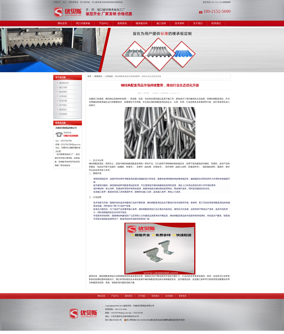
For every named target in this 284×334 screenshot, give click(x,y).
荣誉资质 (182, 296)
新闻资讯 (98, 76)
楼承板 (68, 12)
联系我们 (63, 109)
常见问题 (63, 101)
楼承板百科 (64, 83)
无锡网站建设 (167, 320)
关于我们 (63, 105)
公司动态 (63, 96)
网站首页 (101, 296)
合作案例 (63, 114)
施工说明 (63, 87)
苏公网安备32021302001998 (136, 320)
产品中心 (115, 296)
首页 (89, 76)
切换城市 (227, 2)
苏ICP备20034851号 (113, 320)
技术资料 (63, 92)
